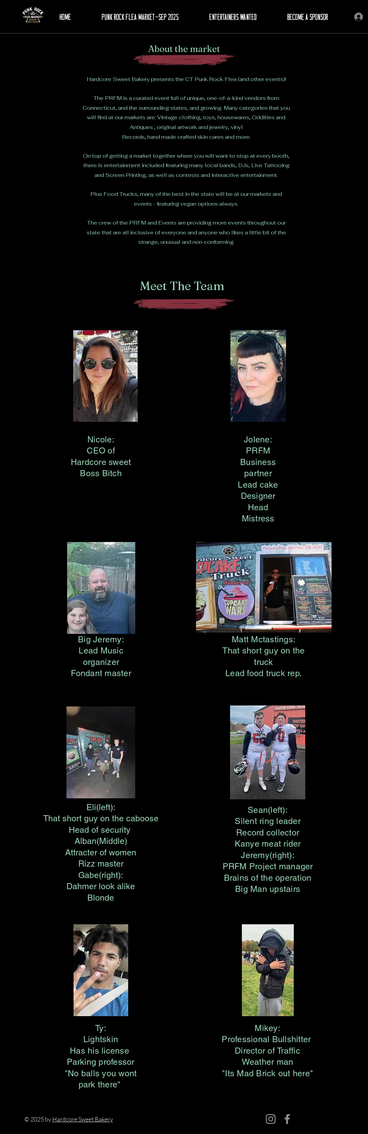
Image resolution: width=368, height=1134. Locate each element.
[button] (140, 17)
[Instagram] (270, 1119)
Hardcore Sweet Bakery (82, 1119)
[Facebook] (287, 1119)
